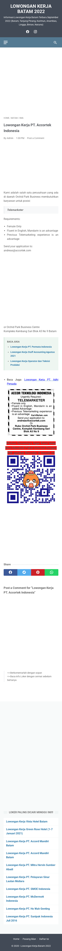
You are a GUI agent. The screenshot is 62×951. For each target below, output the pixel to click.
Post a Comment (35, 138)
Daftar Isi (44, 939)
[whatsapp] (51, 572)
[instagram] (35, 31)
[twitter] (24, 572)
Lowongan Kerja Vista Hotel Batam (26, 821)
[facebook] (27, 31)
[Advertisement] (31, 82)
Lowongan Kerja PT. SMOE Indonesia (28, 889)
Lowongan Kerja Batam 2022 (31, 8)
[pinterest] (38, 572)
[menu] (6, 42)
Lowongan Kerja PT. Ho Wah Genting (28, 908)
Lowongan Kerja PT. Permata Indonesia (31, 346)
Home (16, 939)
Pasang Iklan (29, 939)
